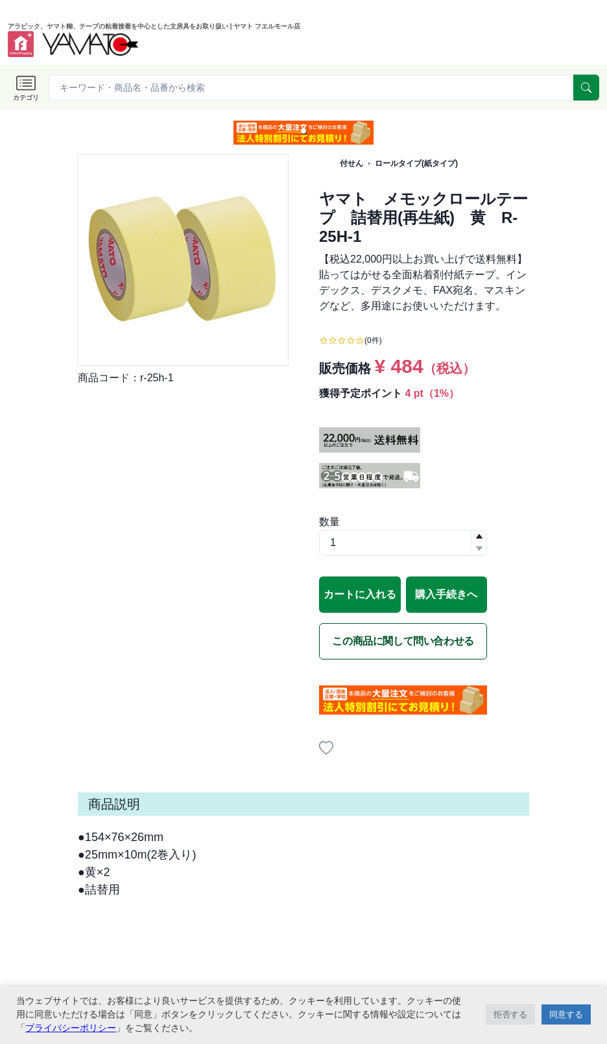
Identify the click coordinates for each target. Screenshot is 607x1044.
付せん (351, 163)
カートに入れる (360, 594)
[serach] (586, 88)
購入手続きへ (446, 594)
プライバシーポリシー (70, 1028)
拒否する (510, 1014)
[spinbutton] (403, 543)
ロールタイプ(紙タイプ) (416, 163)
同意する (566, 1014)
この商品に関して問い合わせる (402, 641)
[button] (303, 131)
